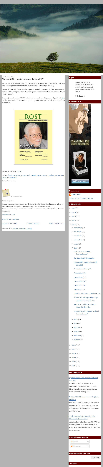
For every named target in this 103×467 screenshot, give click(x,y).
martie (76, 331)
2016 (74, 212)
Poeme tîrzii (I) (79, 289)
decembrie (78, 228)
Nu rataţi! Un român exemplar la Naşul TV (23, 79)
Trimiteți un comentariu (10, 219)
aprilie (76, 327)
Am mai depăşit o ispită (82, 269)
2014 (74, 220)
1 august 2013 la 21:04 (8, 214)
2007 (74, 365)
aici (63, 98)
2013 (74, 224)
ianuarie (77, 340)
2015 (74, 216)
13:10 (19, 171)
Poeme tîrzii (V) (79, 273)
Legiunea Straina (42, 175)
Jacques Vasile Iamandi (28, 175)
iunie (76, 319)
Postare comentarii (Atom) (22, 228)
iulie (76, 248)
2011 (74, 349)
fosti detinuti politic (14, 175)
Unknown (76, 194)
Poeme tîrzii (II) (79, 285)
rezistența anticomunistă (9, 177)
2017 (74, 208)
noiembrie (78, 232)
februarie (77, 336)
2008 (74, 361)
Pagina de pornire (33, 223)
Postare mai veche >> (57, 223)
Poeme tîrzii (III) (80, 281)
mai (75, 323)
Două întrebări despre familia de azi (87, 293)
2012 (74, 345)
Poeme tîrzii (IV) (80, 277)
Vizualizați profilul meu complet (81, 198)
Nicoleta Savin (59, 175)
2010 (74, 353)
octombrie (78, 236)
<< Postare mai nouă (9, 223)
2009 (74, 357)
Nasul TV (51, 175)
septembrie (78, 240)
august (76, 244)
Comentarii (76, 446)
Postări (74, 442)
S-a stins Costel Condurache (84, 258)
